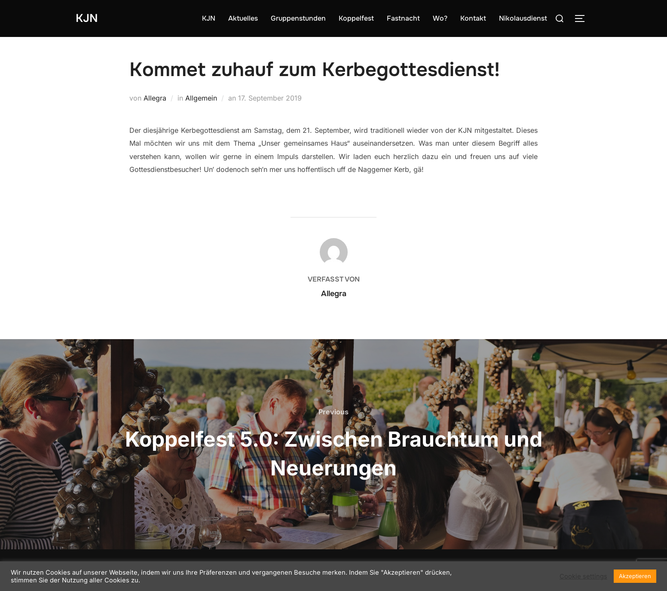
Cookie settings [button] (583, 576)
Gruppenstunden (298, 18)
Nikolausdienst (523, 18)
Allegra (155, 98)
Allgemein (201, 98)
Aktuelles (243, 18)
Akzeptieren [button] (635, 576)
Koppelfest (356, 18)
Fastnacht (403, 18)
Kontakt (473, 18)
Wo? (440, 18)
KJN (87, 18)
